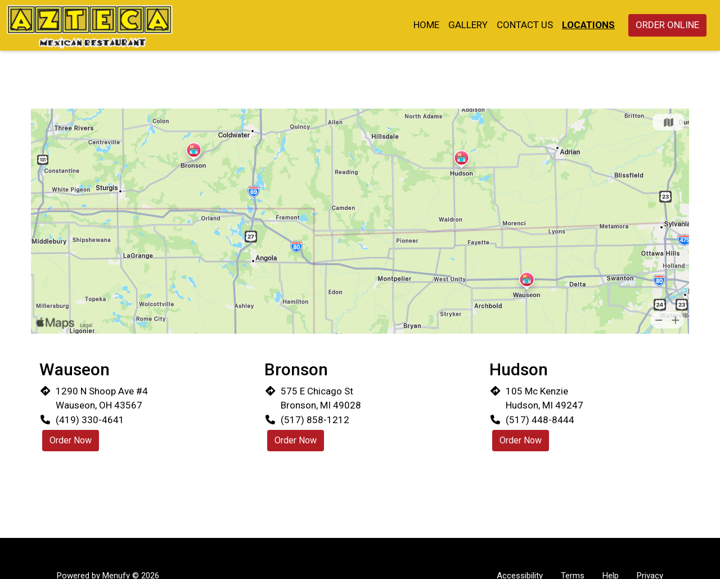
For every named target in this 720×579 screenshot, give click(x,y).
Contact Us (525, 24)
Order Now (71, 440)
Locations (588, 24)
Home (426, 24)
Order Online (667, 24)
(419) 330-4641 (90, 419)
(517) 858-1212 (315, 419)
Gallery (468, 24)
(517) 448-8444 (540, 419)
